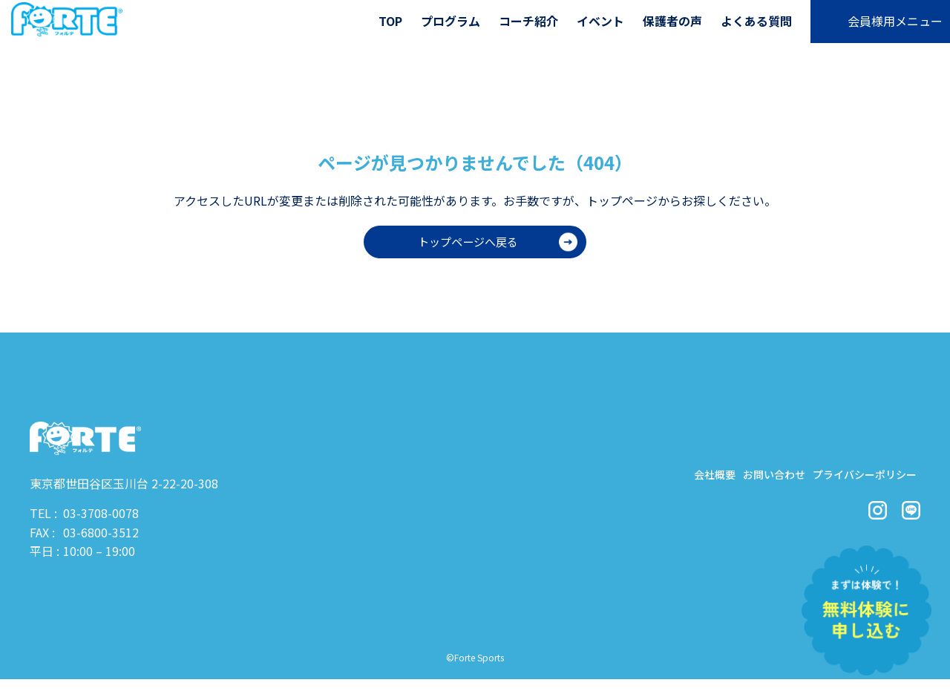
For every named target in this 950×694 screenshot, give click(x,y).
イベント (600, 21)
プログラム (450, 21)
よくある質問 (756, 21)
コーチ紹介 (528, 21)
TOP (390, 21)
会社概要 (669, 478)
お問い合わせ (743, 478)
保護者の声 (672, 21)
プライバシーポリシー (853, 478)
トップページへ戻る (467, 242)
